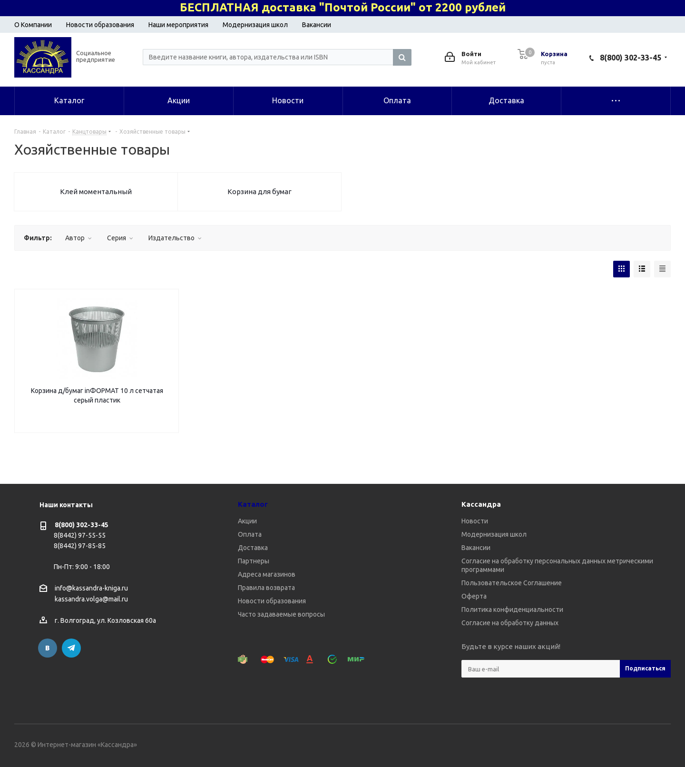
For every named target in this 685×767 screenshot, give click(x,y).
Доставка (253, 547)
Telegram (71, 648)
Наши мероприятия (178, 25)
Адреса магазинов (266, 574)
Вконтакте (47, 648)
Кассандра (481, 504)
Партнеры (253, 561)
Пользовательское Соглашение (511, 583)
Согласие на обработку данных (509, 623)
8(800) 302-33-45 (630, 57)
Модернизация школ (255, 25)
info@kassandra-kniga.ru (91, 588)
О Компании (33, 25)
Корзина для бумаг (259, 191)
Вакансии (316, 25)
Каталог (253, 504)
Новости (474, 521)
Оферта (474, 596)
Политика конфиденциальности (512, 609)
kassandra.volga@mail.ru (91, 599)
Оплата (250, 534)
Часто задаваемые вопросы (281, 614)
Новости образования (100, 25)
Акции (247, 521)
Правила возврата (266, 587)
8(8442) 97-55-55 (80, 535)
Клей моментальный (96, 191)
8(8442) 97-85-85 (80, 546)
